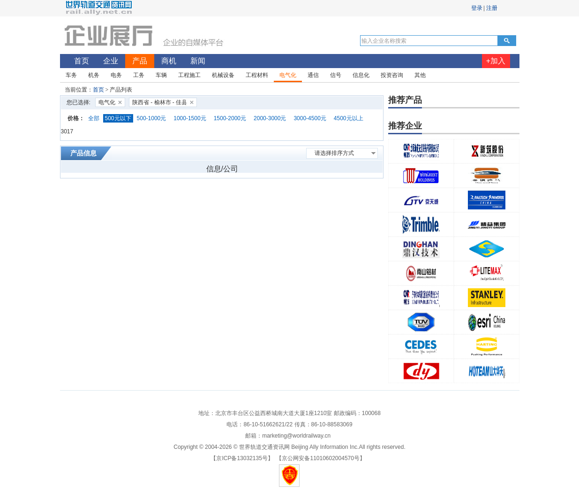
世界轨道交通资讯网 (264, 447)
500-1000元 (151, 118)
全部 (93, 118)
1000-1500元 (189, 118)
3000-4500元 (309, 118)
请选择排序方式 (334, 153)
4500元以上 (348, 118)
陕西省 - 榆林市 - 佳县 (159, 102)
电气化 (106, 102)
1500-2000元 (230, 118)
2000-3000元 (270, 118)
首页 (98, 89)
